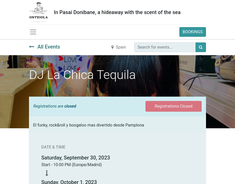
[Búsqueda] (200, 47)
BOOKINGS (193, 31)
